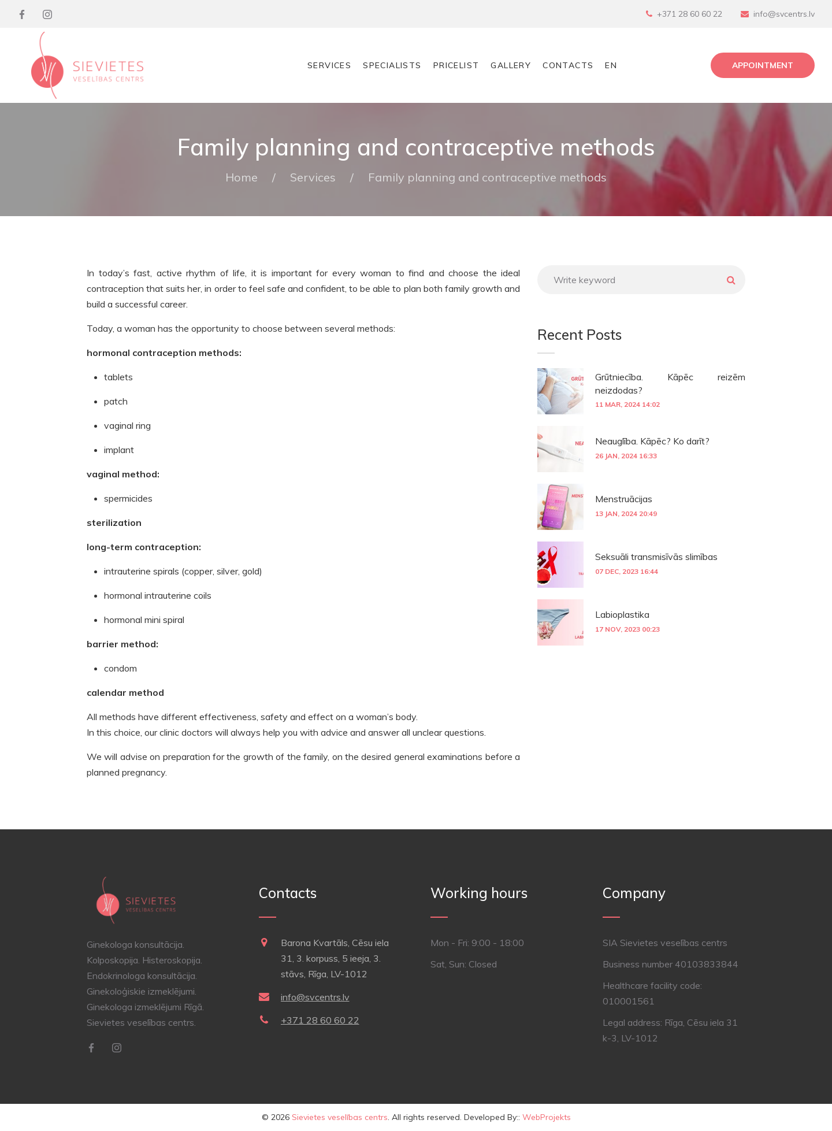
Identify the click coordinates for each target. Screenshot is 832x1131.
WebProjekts (546, 1117)
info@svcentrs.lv (784, 14)
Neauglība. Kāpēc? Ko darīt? (652, 441)
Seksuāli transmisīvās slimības (656, 556)
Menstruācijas (623, 499)
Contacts (568, 65)
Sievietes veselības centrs (340, 1117)
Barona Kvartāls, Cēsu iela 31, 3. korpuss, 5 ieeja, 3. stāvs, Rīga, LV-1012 (335, 958)
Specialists (392, 65)
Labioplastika (622, 614)
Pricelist (456, 65)
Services (329, 65)
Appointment (762, 65)
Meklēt (730, 279)
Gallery (511, 65)
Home (241, 177)
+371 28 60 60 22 (689, 14)
